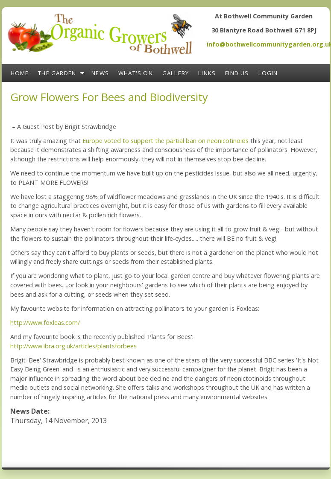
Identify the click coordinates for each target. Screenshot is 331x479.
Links (207, 73)
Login (268, 73)
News (100, 73)
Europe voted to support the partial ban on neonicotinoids (165, 141)
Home (20, 73)
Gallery (175, 73)
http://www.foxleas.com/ (45, 322)
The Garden (57, 73)
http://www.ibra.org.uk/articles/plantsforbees (73, 346)
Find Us (237, 73)
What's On (135, 73)
